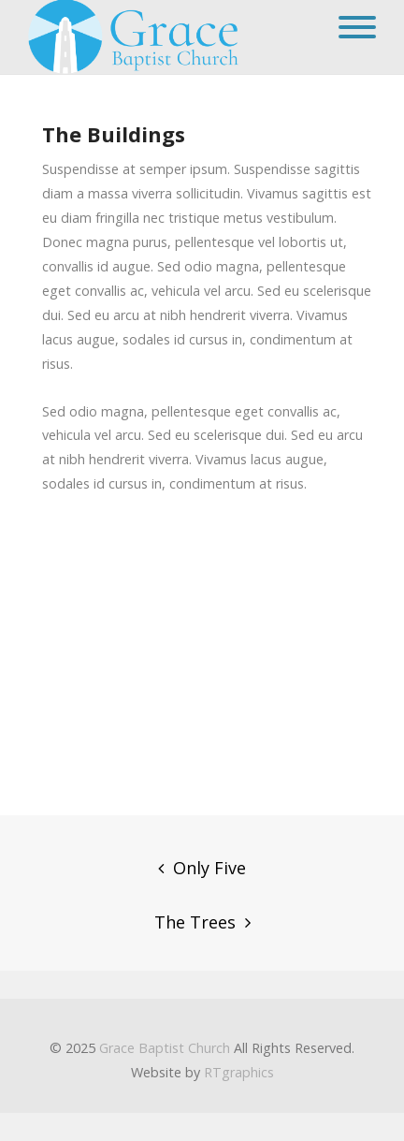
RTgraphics (239, 1072)
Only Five (209, 867)
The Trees (195, 922)
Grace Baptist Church (164, 1048)
